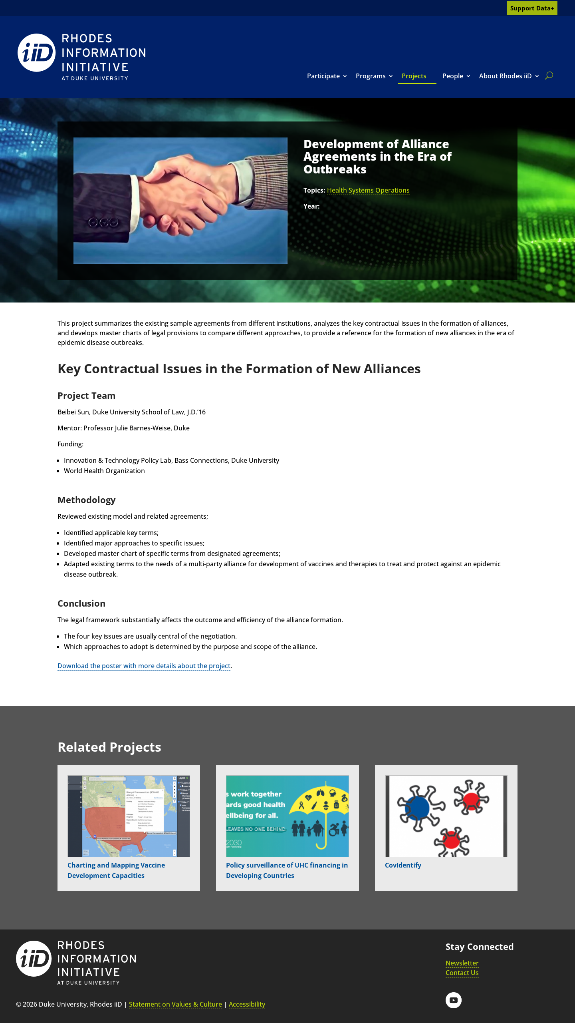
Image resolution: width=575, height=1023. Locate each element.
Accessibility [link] (247, 1004)
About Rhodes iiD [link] (505, 76)
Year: (311, 206)
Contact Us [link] (462, 972)
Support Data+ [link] (532, 8)
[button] (454, 1000)
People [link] (452, 76)
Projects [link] (414, 76)
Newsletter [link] (462, 963)
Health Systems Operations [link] (368, 190)
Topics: (314, 190)
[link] (81, 57)
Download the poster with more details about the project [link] (144, 665)
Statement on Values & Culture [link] (175, 1004)
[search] (547, 75)
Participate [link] (323, 76)
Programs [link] (371, 76)
